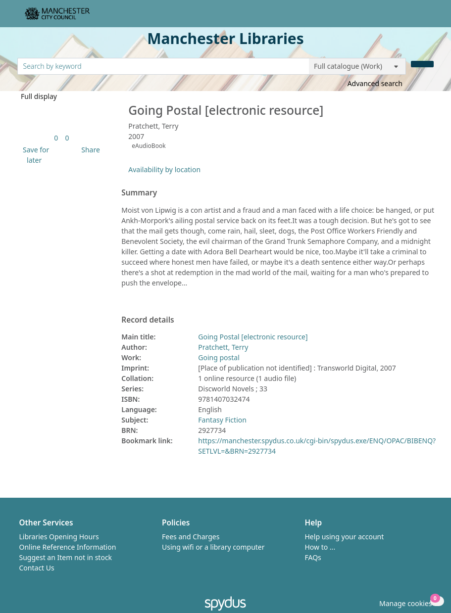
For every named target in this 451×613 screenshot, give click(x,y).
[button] (34, 154)
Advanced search (375, 83)
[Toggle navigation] (428, 17)
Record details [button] (147, 320)
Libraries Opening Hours (59, 536)
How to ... (320, 547)
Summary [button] (139, 193)
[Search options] (357, 66)
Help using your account (344, 536)
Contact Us (36, 567)
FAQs (313, 557)
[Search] (422, 64)
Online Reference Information (67, 547)
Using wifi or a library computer (213, 547)
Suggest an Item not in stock (65, 557)
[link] (56, 137)
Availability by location (164, 169)
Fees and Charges (190, 536)
